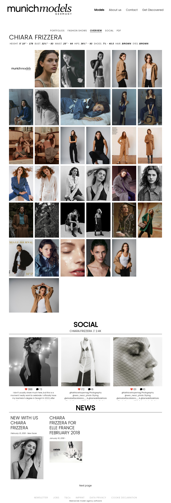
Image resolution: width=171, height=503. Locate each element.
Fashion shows (77, 30)
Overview (96, 30)
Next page (85, 485)
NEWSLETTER (41, 497)
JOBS (56, 497)
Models (99, 10)
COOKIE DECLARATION (124, 497)
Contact (132, 10)
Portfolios (57, 30)
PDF (119, 30)
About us (115, 10)
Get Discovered (153, 10)
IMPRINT (80, 497)
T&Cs (67, 497)
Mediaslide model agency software (85, 501)
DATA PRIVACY (98, 497)
